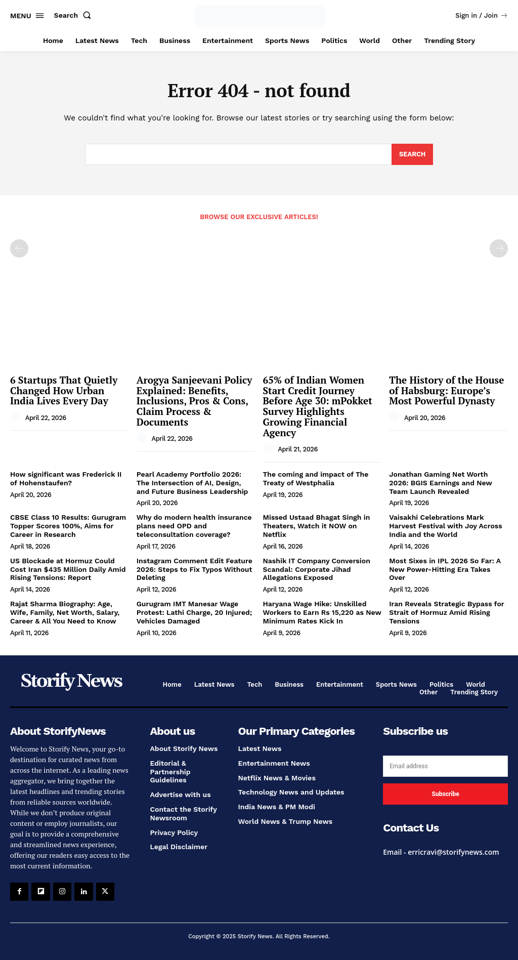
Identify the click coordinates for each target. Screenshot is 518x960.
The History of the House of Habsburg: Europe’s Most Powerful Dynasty (446, 390)
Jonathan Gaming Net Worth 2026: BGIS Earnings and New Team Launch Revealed (440, 482)
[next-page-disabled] (499, 248)
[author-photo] (16, 417)
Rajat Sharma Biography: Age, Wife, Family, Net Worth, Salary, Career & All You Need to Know (64, 612)
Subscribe (445, 793)
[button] (75, 15)
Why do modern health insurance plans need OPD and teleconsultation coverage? (194, 526)
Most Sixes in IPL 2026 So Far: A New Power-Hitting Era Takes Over (445, 569)
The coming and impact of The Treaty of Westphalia (316, 478)
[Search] (413, 154)
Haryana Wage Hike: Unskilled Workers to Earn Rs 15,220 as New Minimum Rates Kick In (322, 612)
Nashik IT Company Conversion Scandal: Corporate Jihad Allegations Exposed (316, 569)
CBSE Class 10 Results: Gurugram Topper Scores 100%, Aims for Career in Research (68, 526)
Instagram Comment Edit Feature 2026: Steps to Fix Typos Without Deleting (194, 569)
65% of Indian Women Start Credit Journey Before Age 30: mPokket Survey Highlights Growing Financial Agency (317, 406)
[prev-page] (19, 248)
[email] (445, 766)
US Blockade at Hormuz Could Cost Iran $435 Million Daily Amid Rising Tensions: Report (68, 569)
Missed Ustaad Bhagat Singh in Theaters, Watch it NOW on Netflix (316, 526)
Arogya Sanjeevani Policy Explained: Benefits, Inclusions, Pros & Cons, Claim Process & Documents (194, 401)
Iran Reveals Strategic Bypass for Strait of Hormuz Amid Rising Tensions (446, 612)
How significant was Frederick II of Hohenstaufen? (65, 478)
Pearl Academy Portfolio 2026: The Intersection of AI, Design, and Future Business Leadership (192, 482)
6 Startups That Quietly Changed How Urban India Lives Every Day (63, 390)
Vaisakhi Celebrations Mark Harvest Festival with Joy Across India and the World (445, 526)
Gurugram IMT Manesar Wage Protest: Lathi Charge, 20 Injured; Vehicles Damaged (194, 612)
